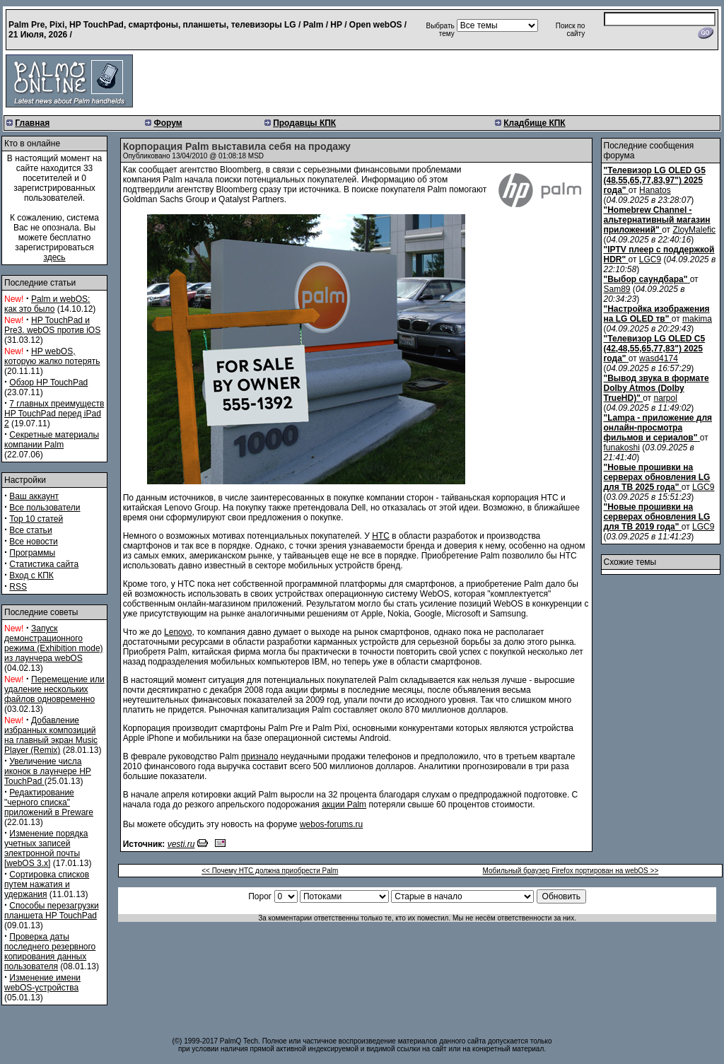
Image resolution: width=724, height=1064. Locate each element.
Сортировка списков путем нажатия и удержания (46, 884)
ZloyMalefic (694, 230)
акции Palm (344, 804)
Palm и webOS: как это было (47, 304)
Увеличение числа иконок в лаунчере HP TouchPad (47, 771)
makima (697, 319)
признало (260, 756)
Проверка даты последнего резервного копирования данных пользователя (49, 951)
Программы (32, 553)
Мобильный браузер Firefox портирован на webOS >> (571, 871)
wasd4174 (658, 358)
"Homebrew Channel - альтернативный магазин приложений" (657, 220)
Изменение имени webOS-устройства (42, 983)
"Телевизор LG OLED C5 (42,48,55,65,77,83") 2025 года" (655, 348)
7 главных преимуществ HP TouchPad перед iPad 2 (54, 413)
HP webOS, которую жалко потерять (52, 356)
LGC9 (650, 259)
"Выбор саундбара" (646, 279)
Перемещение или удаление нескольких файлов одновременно (54, 689)
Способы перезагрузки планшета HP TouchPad (51, 910)
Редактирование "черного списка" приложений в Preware (48, 802)
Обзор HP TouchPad (48, 382)
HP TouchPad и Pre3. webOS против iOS (52, 325)
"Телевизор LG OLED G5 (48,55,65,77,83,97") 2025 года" (655, 180)
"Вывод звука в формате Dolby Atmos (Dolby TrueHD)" (656, 388)
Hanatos (655, 190)
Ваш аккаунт (34, 496)
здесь (54, 257)
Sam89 (617, 289)
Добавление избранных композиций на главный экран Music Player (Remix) (51, 735)
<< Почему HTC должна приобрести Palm (270, 871)
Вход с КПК (31, 575)
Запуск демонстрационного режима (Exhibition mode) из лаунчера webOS (53, 643)
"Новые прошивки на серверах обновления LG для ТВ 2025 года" (657, 477)
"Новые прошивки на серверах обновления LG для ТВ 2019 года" (657, 517)
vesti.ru (181, 844)
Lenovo (178, 632)
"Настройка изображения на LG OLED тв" (657, 314)
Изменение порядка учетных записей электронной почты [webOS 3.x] (46, 848)
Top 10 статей (36, 519)
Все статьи (30, 530)
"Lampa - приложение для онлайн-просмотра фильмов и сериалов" (658, 428)
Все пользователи (44, 508)
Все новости (33, 541)
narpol (665, 398)
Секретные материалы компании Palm (51, 440)
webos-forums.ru (331, 824)
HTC (381, 536)
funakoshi (622, 447)
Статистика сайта (43, 564)
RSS (18, 587)
